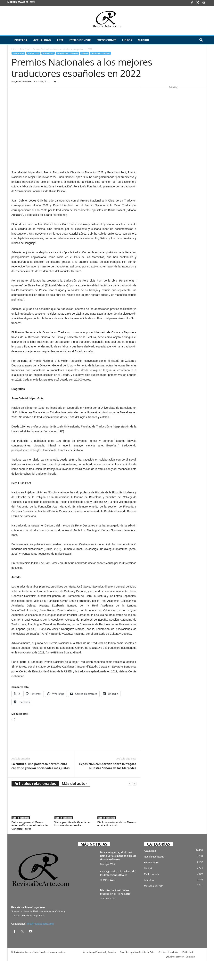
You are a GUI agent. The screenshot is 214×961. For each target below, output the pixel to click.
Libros (127, 40)
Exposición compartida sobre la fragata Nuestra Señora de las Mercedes (107, 766)
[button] (201, 40)
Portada (21, 40)
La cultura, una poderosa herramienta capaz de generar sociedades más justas (41, 766)
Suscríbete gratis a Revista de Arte (137, 951)
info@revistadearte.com (40, 923)
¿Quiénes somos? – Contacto (180, 956)
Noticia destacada (100, 53)
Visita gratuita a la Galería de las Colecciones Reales (72, 823)
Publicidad (187, 951)
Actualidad (42, 40)
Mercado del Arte (153, 886)
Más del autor (74, 783)
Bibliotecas (33, 53)
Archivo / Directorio (168, 951)
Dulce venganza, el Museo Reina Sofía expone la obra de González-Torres (30, 825)
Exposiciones (106, 40)
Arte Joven (150, 880)
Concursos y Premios (67, 53)
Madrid (143, 40)
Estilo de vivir (80, 40)
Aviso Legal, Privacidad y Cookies (99, 951)
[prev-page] (130, 784)
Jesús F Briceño (23, 81)
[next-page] (134, 784)
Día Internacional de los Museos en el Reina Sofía (116, 823)
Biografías (48, 53)
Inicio (14, 49)
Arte (60, 40)
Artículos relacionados (35, 783)
